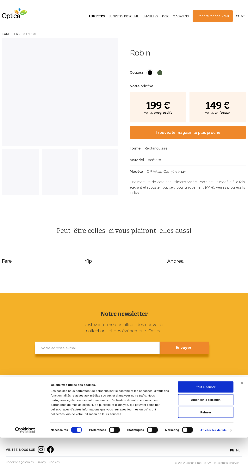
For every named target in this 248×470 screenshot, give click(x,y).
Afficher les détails (213, 462)
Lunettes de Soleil (124, 16)
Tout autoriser (205, 419)
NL (243, 16)
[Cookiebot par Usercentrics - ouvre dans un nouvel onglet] (25, 462)
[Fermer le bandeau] (242, 415)
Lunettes (97, 16)
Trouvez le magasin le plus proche (187, 132)
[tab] (20, 172)
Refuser (205, 444)
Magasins (181, 16)
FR (237, 16)
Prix (165, 16)
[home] (13, 13)
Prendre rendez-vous (212, 16)
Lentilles (150, 16)
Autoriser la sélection (206, 432)
